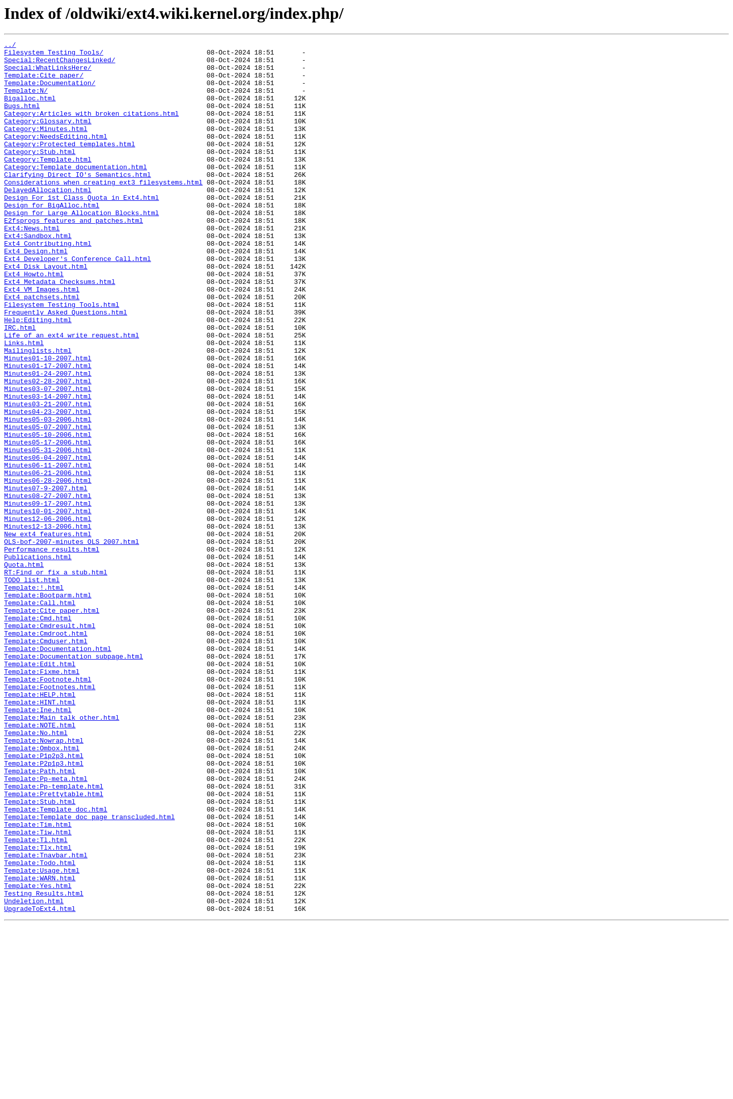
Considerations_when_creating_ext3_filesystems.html (103, 211)
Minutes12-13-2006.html (48, 624)
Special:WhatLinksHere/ (48, 73)
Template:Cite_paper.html (51, 724)
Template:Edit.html (39, 789)
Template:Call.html (39, 715)
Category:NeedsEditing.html (55, 156)
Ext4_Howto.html (34, 321)
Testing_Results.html (43, 1064)
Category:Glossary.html (48, 137)
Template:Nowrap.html (43, 880)
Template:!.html (34, 697)
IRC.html (20, 385)
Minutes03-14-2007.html (48, 468)
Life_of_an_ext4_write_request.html (71, 394)
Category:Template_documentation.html (75, 192)
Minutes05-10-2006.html (48, 513)
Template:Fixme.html (41, 798)
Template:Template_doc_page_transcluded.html (89, 972)
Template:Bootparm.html (48, 706)
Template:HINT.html (39, 835)
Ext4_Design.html (36, 293)
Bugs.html (22, 119)
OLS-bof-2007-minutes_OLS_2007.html (71, 642)
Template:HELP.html (39, 825)
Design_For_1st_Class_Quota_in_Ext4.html (81, 229)
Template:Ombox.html (41, 890)
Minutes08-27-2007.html (48, 587)
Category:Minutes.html (46, 146)
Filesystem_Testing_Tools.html (61, 357)
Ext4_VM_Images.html (41, 339)
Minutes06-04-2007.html (48, 541)
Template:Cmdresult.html (49, 743)
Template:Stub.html (39, 954)
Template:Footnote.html (48, 807)
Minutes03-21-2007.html (48, 477)
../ (10, 45)
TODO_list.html (32, 688)
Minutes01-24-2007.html (48, 440)
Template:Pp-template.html (53, 935)
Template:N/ (26, 101)
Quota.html (24, 669)
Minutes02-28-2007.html (48, 449)
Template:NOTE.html (39, 862)
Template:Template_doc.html (55, 963)
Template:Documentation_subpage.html (73, 779)
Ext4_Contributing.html (48, 284)
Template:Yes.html (38, 1055)
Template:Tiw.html (38, 991)
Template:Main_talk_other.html (61, 853)
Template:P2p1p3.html (43, 908)
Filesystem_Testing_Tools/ (53, 55)
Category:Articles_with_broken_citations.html (91, 128)
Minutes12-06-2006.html (48, 614)
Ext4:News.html (32, 266)
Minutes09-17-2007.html (48, 596)
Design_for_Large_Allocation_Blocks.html (81, 247)
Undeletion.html (34, 1073)
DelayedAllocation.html (48, 220)
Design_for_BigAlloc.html (51, 238)
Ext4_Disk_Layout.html (46, 312)
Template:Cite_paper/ (43, 82)
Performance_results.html (51, 651)
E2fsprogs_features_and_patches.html (73, 256)
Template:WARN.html (39, 1046)
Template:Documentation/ (49, 91)
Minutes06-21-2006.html (48, 559)
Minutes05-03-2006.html (48, 495)
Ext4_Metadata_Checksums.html (59, 330)
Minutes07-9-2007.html (46, 578)
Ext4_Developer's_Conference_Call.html (77, 302)
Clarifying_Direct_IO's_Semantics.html (77, 201)
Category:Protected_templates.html (69, 165)
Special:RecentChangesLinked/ (59, 64)
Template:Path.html (39, 917)
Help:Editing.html (38, 376)
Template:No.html (36, 871)
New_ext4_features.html (48, 633)
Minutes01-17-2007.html (48, 431)
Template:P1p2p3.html (43, 899)
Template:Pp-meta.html (46, 926)
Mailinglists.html (38, 412)
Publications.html (38, 660)
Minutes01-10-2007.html (48, 422)
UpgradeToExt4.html (39, 1082)
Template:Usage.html (41, 1036)
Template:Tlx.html (38, 1009)
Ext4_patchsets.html (41, 348)
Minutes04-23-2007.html (48, 486)
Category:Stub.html (39, 174)
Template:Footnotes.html (49, 816)
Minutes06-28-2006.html (48, 568)
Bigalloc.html (29, 110)
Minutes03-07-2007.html (48, 458)
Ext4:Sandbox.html (38, 275)
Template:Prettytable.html (53, 945)
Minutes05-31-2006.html (48, 532)
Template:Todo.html (39, 1027)
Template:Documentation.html (57, 770)
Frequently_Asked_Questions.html (65, 367)
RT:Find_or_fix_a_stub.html (55, 679)
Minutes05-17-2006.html (48, 523)
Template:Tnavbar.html (46, 1018)
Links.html (24, 403)
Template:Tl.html (36, 1000)
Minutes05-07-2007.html (48, 504)
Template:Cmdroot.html (46, 752)
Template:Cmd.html (38, 734)
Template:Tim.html (38, 981)
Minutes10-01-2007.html (48, 605)
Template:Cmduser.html (46, 761)
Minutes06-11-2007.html (48, 550)
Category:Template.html (48, 183)
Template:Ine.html (38, 844)
